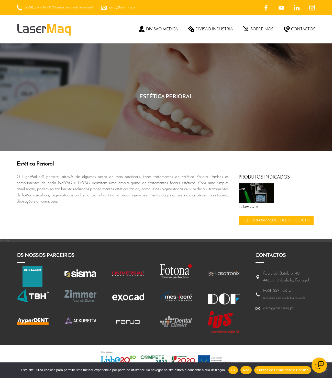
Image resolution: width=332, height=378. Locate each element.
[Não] (325, 370)
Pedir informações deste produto (276, 220)
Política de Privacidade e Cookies (282, 370)
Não (246, 370)
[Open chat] (319, 365)
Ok (233, 370)
